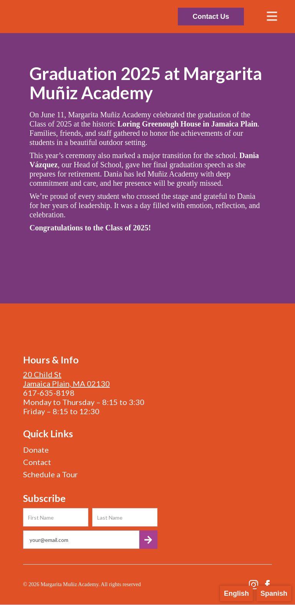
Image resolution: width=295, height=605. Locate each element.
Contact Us (210, 16)
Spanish (273, 593)
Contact (37, 462)
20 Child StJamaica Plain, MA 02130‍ (66, 379)
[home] (86, 16)
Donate (36, 449)
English (236, 593)
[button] (272, 16)
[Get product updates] (81, 539)
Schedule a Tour (50, 474)
